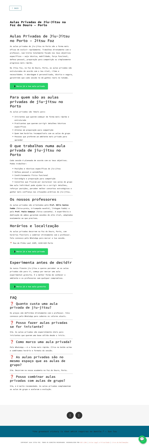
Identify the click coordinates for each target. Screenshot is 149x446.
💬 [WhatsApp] (142, 439)
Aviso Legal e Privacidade (99, 442)
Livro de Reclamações (120, 442)
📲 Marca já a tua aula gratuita (29, 286)
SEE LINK (83, 442)
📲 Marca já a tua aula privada (29, 86)
